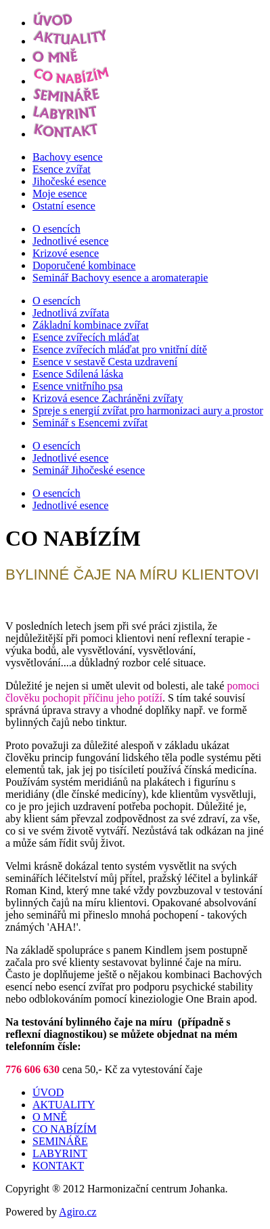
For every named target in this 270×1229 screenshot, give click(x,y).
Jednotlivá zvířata (70, 313)
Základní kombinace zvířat (90, 325)
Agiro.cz (78, 1211)
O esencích (56, 229)
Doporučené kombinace (83, 265)
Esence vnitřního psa (77, 386)
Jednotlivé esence (70, 241)
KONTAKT (58, 1165)
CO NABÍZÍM (64, 1129)
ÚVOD (48, 1092)
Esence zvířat (61, 169)
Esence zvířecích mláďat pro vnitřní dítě (119, 349)
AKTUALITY (63, 1104)
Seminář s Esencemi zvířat (90, 422)
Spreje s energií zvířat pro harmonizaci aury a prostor (147, 410)
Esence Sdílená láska (77, 374)
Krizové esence (65, 253)
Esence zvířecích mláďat (85, 337)
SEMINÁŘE (60, 1141)
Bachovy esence (67, 157)
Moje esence (59, 193)
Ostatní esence (63, 205)
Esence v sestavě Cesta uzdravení (104, 361)
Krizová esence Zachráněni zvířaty (107, 398)
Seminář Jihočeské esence (88, 470)
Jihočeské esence (69, 181)
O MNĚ (49, 1117)
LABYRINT (59, 1153)
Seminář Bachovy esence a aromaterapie (120, 277)
